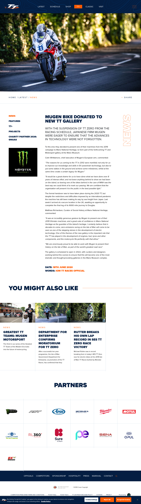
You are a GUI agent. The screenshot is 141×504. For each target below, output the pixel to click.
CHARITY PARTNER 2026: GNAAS (23, 138)
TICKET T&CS (64, 495)
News (33, 97)
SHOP (68, 6)
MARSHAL (96, 475)
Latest (41, 6)
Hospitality (75, 475)
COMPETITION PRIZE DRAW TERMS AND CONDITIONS (27, 495)
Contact (108, 475)
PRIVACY (109, 495)
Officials (28, 475)
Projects (14, 131)
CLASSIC (89, 6)
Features (14, 121)
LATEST (23, 97)
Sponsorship (59, 475)
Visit (101, 6)
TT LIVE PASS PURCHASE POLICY (82, 495)
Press (86, 475)
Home (12, 97)
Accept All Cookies (123, 500)
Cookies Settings (91, 500)
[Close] (137, 500)
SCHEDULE (55, 6)
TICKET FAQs (52, 495)
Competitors (42, 475)
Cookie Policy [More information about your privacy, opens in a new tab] (45, 502)
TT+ (78, 6)
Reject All (107, 500)
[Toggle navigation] (134, 6)
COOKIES (99, 495)
